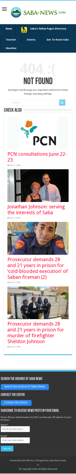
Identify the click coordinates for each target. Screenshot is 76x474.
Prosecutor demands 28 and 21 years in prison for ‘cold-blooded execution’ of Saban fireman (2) (37, 268)
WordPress (28, 460)
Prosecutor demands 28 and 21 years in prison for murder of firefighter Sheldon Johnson (35, 332)
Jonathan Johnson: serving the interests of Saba (36, 209)
